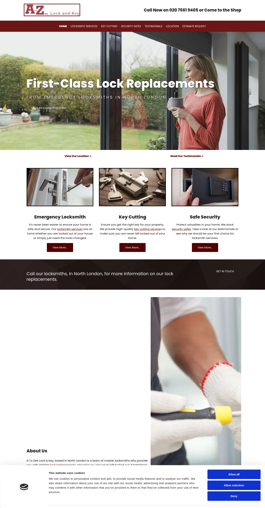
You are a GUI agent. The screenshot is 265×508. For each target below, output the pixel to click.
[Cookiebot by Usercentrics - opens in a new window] (24, 341)
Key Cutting (110, 26)
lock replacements (63, 465)
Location (170, 26)
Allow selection (234, 313)
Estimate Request (191, 26)
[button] (49, 108)
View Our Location (78, 156)
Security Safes (131, 26)
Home (66, 26)
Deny (234, 324)
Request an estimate (41, 497)
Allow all (234, 302)
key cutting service (147, 229)
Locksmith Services (85, 26)
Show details (195, 340)
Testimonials (152, 26)
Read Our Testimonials (187, 156)
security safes (181, 229)
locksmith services (70, 229)
